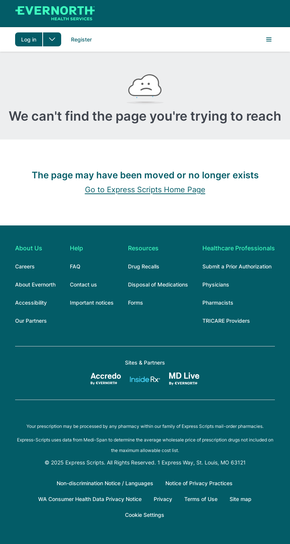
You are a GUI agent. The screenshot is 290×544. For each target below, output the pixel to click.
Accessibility (31, 302)
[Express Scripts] (49, 13)
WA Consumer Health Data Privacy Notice (90, 499)
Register (81, 39)
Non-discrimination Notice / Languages (105, 483)
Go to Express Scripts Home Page (145, 189)
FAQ (75, 266)
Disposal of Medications (158, 284)
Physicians (215, 284)
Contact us (83, 284)
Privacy (163, 499)
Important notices (92, 302)
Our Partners (31, 320)
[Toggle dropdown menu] (52, 39)
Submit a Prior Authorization (236, 266)
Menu (269, 40)
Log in (28, 39)
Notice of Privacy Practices (199, 483)
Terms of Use (201, 499)
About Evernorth (35, 284)
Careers (25, 266)
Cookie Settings (144, 515)
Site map (240, 499)
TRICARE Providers (226, 320)
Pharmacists (217, 302)
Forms (135, 302)
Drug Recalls (143, 266)
